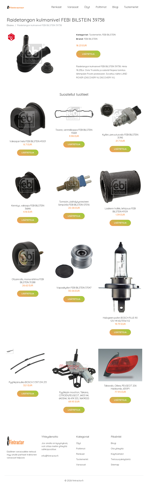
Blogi (115, 8)
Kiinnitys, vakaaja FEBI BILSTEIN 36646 (27, 210)
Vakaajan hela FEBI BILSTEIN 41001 (28, 143)
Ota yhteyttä (117, 451)
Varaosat (72, 8)
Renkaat (56, 8)
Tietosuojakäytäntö (121, 461)
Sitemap (115, 467)
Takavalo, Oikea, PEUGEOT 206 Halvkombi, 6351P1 (120, 390)
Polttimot (101, 8)
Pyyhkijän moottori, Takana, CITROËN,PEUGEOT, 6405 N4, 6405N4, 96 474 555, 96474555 (74, 397)
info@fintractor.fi (49, 458)
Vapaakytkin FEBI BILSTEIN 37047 (74, 290)
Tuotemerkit (131, 8)
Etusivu (10, 27)
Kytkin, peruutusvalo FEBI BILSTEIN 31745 (120, 139)
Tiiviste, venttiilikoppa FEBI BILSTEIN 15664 (74, 134)
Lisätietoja (88, 56)
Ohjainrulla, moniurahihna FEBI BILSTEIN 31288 (28, 283)
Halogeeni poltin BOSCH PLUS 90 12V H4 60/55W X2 (120, 322)
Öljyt (87, 8)
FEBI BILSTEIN (109, 37)
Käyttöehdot (117, 456)
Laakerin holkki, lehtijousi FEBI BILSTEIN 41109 (120, 212)
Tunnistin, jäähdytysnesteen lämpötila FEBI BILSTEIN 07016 (73, 206)
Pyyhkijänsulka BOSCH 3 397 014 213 (28, 384)
